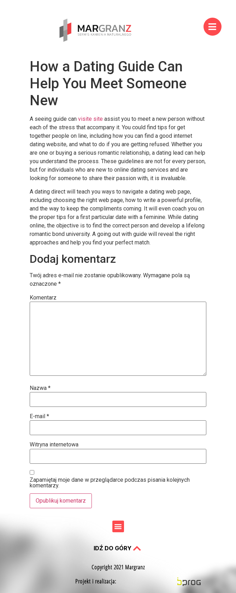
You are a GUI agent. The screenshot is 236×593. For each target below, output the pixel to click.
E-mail (39, 416)
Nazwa (40, 388)
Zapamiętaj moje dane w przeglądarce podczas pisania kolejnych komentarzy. (110, 482)
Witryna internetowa (54, 444)
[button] (118, 526)
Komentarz (43, 298)
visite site (90, 118)
